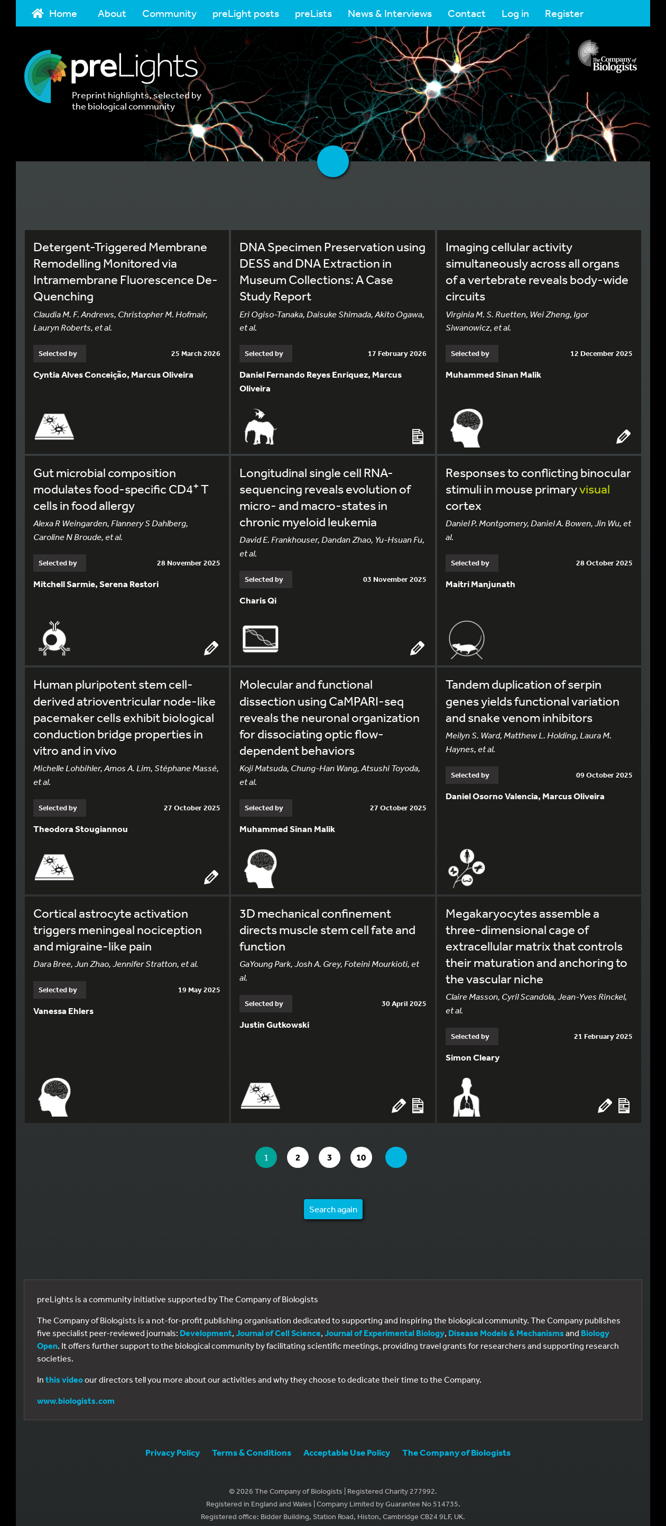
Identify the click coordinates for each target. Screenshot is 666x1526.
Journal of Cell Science (278, 1323)
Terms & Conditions (251, 1442)
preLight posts (245, 13)
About (112, 13)
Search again (333, 1199)
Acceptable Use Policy (346, 1442)
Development (206, 1323)
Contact (467, 13)
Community (169, 13)
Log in (515, 13)
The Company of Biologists (456, 1442)
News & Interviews (390, 13)
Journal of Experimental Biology (385, 1323)
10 (371, 1148)
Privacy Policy (172, 1442)
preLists (313, 13)
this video (64, 1370)
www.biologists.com (76, 1391)
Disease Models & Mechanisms (506, 1323)
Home (54, 13)
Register (564, 13)
